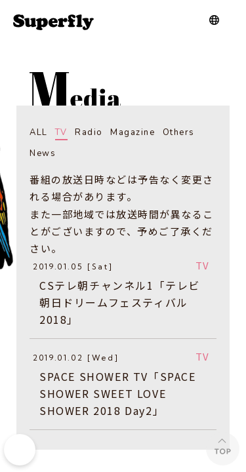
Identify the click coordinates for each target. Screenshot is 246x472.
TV (61, 132)
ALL (39, 132)
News (43, 153)
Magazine (132, 132)
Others (179, 132)
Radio (89, 132)
